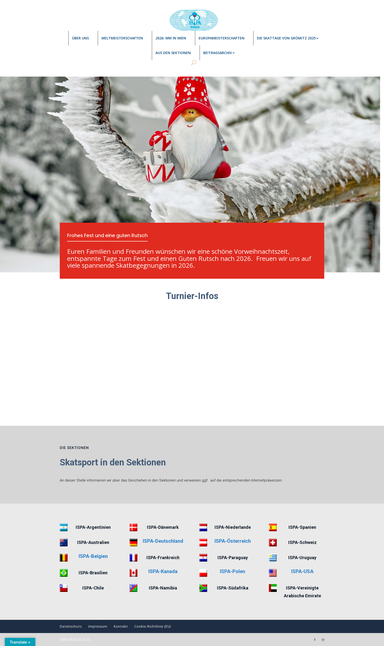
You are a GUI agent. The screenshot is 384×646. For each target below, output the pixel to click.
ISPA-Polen (232, 571)
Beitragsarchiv (217, 52)
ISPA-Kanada (163, 571)
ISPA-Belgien (93, 556)
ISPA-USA (302, 571)
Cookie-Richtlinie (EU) (152, 626)
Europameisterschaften (221, 38)
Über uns (80, 38)
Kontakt (121, 626)
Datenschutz (71, 626)
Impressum (97, 626)
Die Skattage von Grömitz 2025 (286, 38)
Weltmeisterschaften (122, 38)
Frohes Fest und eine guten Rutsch (108, 235)
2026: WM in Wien (171, 38)
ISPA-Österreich (233, 541)
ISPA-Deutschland (163, 541)
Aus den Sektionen (173, 52)
